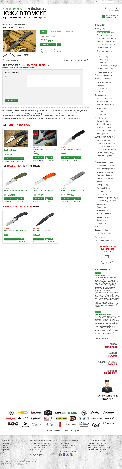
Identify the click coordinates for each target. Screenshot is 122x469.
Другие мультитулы (106, 146)
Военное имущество (105, 169)
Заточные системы (104, 105)
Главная (3, 1)
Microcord (100, 194)
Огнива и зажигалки (105, 172)
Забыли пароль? (65, 447)
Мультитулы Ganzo (105, 143)
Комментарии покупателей (40, 443)
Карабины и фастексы (106, 198)
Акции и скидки (36, 451)
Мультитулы (102, 140)
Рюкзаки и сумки (103, 178)
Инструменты (101, 82)
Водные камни (102, 98)
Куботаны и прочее (104, 156)
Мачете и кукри (103, 48)
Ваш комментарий (10, 79)
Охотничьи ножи (103, 35)
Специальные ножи (105, 45)
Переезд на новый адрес (103, 314)
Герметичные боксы (105, 165)
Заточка (98, 95)
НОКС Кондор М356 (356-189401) (76, 60)
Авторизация (64, 443)
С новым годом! (100, 275)
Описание (69, 32)
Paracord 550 (102, 191)
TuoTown (102, 57)
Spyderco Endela (10, 150)
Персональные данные (38, 447)
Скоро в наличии (102, 240)
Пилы (99, 92)
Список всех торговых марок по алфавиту (61, 430)
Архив (97, 237)
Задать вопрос (36, 455)
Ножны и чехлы (102, 79)
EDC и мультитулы (103, 137)
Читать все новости (102, 338)
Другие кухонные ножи (107, 66)
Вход (118, 8)
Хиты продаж (35, 453)
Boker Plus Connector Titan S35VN (73, 190)
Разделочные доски (103, 75)
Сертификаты (101, 233)
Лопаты (100, 89)
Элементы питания (104, 130)
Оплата (16, 1)
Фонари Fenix (102, 121)
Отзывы (35, 1)
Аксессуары (101, 134)
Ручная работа (103, 72)
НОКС (26, 25)
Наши (102, 269)
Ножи (97, 28)
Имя (6, 76)
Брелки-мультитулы (105, 149)
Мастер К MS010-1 (10, 60)
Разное (100, 114)
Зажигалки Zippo (102, 230)
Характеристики (55, 32)
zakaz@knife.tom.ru (74, 118)
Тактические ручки (104, 153)
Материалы (101, 217)
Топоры (100, 85)
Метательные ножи (104, 41)
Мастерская (100, 210)
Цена (44, 32)
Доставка (21, 1)
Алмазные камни (104, 102)
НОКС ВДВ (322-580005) (41, 231)
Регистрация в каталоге (67, 445)
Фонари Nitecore (103, 124)
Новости (9, 1)
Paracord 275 (102, 188)
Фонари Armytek (103, 127)
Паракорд (99, 185)
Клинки (99, 220)
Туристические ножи (105, 38)
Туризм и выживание (104, 162)
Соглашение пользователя (40, 445)
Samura (101, 60)
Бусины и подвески (104, 201)
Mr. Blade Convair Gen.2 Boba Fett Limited (44, 150)
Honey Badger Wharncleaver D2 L (15, 190)
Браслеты (101, 204)
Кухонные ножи (103, 51)
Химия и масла (103, 214)
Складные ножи (103, 32)
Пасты (99, 111)
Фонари (98, 117)
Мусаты (100, 108)
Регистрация (109, 8)
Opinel (101, 63)
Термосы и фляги (104, 175)
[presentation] (63, 93)
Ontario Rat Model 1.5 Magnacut (72, 149)
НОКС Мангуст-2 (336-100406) (15, 231)
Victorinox (102, 54)
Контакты (28, 1)
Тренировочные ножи (105, 69)
